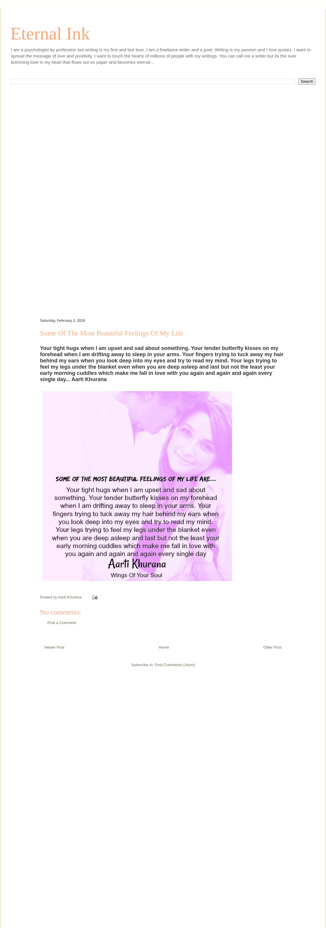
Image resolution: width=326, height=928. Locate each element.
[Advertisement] (163, 156)
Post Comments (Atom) (175, 665)
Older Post (272, 647)
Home (164, 647)
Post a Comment (61, 622)
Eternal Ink (50, 33)
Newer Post (54, 647)
